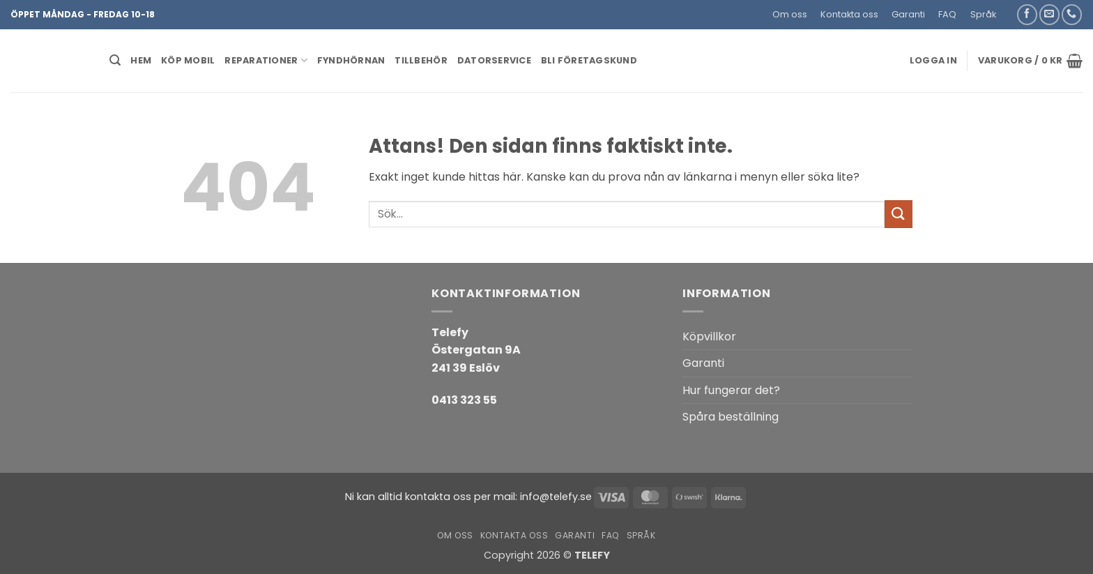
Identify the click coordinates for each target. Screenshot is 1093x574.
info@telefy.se (556, 497)
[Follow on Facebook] (1027, 14)
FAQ (947, 14)
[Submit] (898, 213)
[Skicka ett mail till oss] (1049, 14)
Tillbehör (421, 60)
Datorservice (494, 60)
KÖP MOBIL (188, 60)
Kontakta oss (849, 14)
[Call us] (1072, 14)
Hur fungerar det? (731, 390)
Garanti (908, 14)
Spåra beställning (730, 417)
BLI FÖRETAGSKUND (589, 60)
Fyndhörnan (351, 60)
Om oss (789, 14)
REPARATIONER (265, 60)
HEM (140, 60)
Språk (983, 14)
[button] (1009, 9)
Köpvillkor (709, 336)
